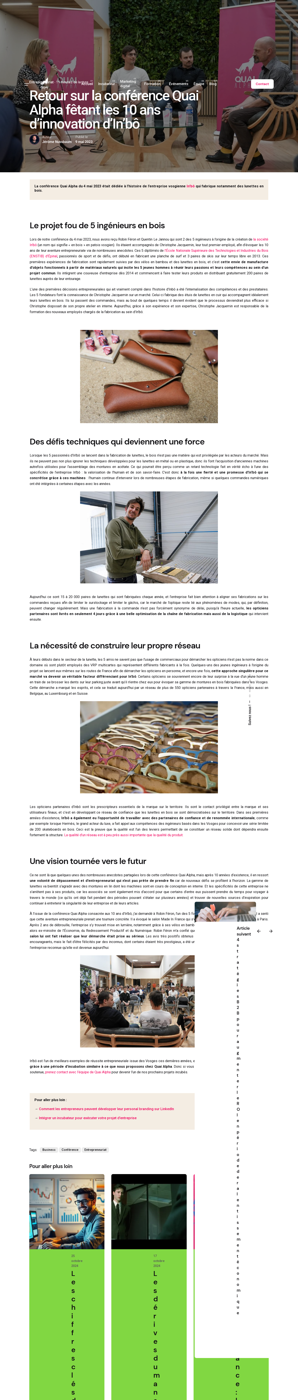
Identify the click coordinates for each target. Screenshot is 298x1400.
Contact (262, 84)
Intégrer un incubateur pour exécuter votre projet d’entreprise (88, 1118)
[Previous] (259, 931)
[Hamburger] (26, 84)
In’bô (191, 186)
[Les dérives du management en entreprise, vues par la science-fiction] (148, 1211)
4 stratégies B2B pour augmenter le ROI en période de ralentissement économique (238, 1126)
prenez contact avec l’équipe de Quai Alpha (78, 1072)
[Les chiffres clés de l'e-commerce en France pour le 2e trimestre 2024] (66, 1211)
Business (49, 1150)
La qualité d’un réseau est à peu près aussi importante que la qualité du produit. (123, 835)
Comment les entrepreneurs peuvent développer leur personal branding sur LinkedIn (106, 1109)
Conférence (70, 1150)
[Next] (271, 931)
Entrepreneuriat (95, 1150)
